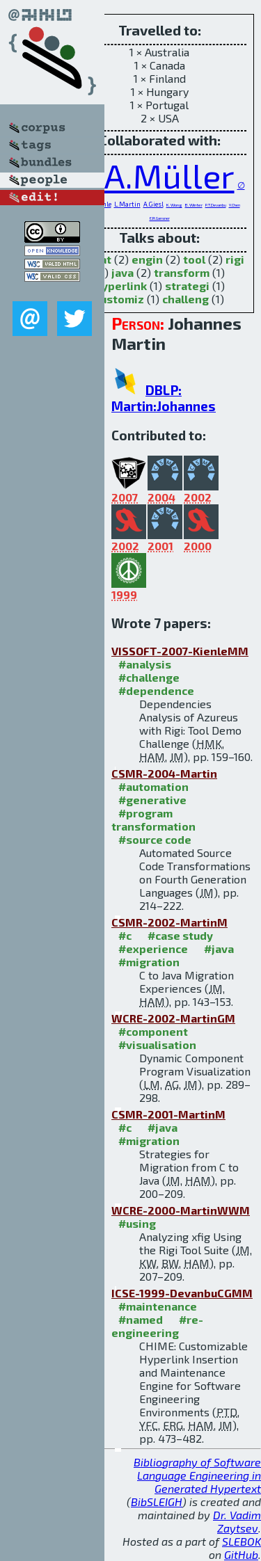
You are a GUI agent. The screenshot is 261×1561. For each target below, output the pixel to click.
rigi (235, 259)
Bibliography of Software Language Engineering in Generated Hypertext (197, 1475)
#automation (153, 786)
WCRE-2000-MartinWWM (180, 1210)
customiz (119, 298)
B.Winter (194, 204)
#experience (153, 948)
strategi (187, 285)
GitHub (241, 1554)
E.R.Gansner (160, 218)
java (122, 272)
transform (181, 272)
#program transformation (153, 819)
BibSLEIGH (156, 1501)
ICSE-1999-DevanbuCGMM (182, 1292)
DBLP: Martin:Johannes (163, 398)
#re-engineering (157, 1326)
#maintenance (157, 1306)
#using (137, 1223)
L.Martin (127, 204)
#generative (152, 799)
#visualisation (157, 1044)
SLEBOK (241, 1541)
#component (153, 1031)
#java (219, 948)
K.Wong (174, 204)
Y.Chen (234, 204)
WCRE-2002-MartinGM (173, 1018)
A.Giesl (153, 204)
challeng (185, 298)
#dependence (156, 690)
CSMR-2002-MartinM (169, 922)
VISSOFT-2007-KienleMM (179, 650)
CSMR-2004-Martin (164, 773)
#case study (180, 935)
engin (147, 259)
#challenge (149, 677)
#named (140, 1319)
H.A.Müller (154, 175)
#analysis (144, 664)
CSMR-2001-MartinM (168, 1114)
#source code (154, 839)
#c (125, 935)
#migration (149, 961)
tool (194, 259)
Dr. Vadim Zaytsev (237, 1521)
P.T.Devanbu (215, 204)
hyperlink (121, 285)
